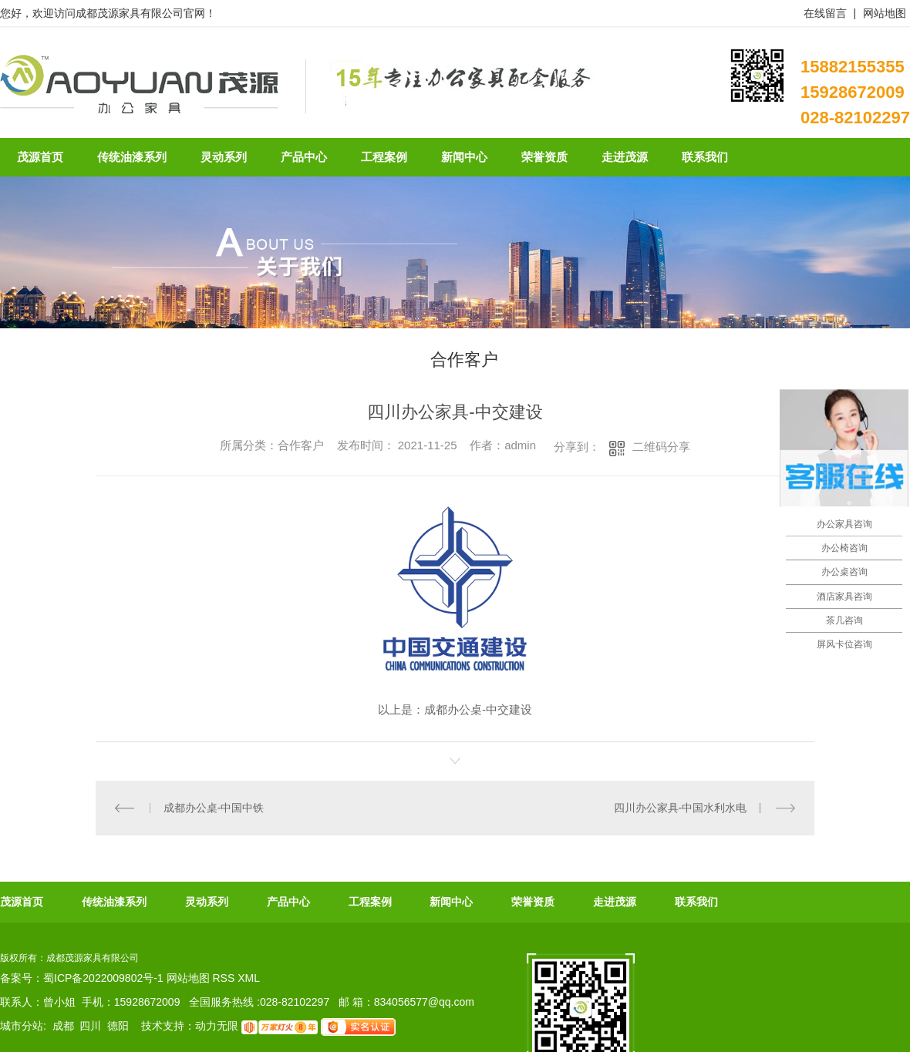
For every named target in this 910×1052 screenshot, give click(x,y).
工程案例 (370, 902)
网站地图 (884, 13)
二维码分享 (661, 446)
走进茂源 (614, 902)
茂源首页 (21, 902)
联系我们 (696, 902)
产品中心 (288, 902)
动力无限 (216, 1026)
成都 (63, 1026)
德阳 (118, 1026)
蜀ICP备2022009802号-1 (103, 978)
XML (249, 978)
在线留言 (825, 13)
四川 (90, 1026)
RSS (225, 978)
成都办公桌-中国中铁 (214, 808)
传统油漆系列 (114, 902)
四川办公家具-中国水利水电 (680, 808)
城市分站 (21, 1026)
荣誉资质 (532, 902)
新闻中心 (451, 902)
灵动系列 (206, 902)
